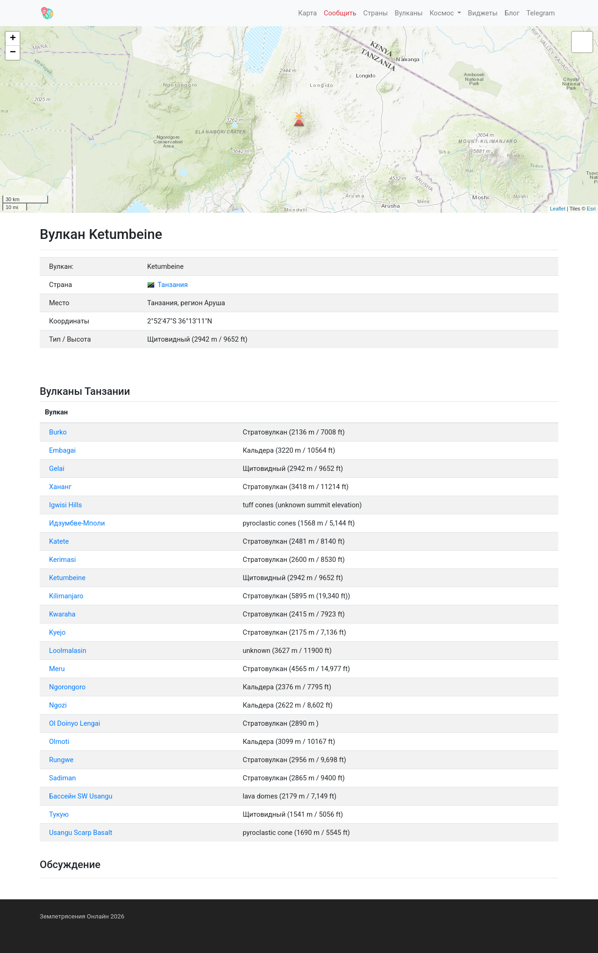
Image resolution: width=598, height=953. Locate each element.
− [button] (13, 53)
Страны (375, 13)
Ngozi (58, 705)
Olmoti (59, 741)
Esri (591, 208)
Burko (58, 432)
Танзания (167, 284)
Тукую (59, 814)
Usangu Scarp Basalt (80, 832)
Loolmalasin (67, 650)
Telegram (541, 13)
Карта (307, 13)
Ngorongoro (67, 687)
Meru (57, 669)
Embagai (62, 450)
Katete (59, 541)
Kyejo (57, 632)
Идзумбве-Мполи (77, 523)
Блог (512, 13)
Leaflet (557, 208)
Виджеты (483, 13)
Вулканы (409, 13)
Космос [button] (442, 13)
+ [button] (13, 39)
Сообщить (340, 13)
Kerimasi (62, 559)
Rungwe (61, 760)
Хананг (60, 487)
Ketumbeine (67, 578)
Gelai (56, 468)
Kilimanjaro (66, 596)
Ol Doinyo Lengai (74, 723)
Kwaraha (62, 614)
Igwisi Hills (65, 505)
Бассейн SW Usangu (81, 796)
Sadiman (62, 778)
